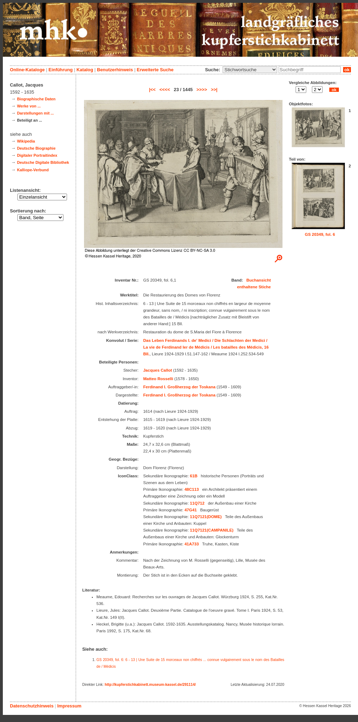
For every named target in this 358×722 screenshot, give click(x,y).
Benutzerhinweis (115, 69)
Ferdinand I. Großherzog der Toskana (179, 387)
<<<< (165, 89)
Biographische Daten (36, 99)
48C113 (191, 489)
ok (347, 69)
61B (193, 476)
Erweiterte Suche (155, 69)
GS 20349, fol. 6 (320, 234)
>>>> (201, 89)
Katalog (85, 69)
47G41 (190, 510)
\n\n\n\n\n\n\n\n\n (250, 69)
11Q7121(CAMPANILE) (212, 530)
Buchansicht (258, 280)
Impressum (69, 706)
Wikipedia (26, 141)
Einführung (61, 69)
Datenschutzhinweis (32, 706)
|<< (152, 89)
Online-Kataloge (27, 69)
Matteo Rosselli (158, 379)
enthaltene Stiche (254, 287)
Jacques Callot (157, 370)
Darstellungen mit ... (35, 113)
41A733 (191, 544)
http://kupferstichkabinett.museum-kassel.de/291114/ (150, 685)
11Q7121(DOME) (206, 517)
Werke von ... (29, 106)
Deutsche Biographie (36, 148)
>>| (214, 89)
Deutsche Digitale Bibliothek (43, 162)
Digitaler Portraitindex (37, 155)
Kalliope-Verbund (33, 170)
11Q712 (197, 503)
